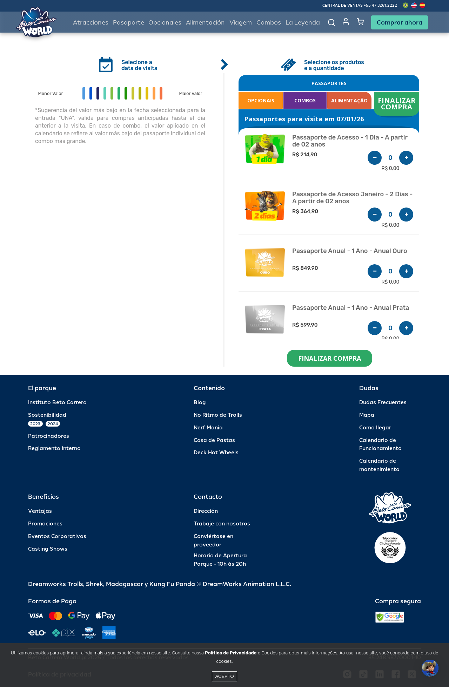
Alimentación (205, 22)
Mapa (366, 415)
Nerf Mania (208, 427)
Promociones (45, 524)
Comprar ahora (399, 22)
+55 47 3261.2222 (380, 5)
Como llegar (375, 427)
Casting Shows (47, 549)
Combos (268, 22)
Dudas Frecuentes (383, 402)
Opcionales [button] (164, 22)
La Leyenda (303, 22)
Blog (200, 402)
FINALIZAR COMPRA (397, 103)
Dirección (206, 511)
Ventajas (40, 511)
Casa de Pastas (214, 440)
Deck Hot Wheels (216, 452)
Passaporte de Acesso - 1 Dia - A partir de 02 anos (350, 141)
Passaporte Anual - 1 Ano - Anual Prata (350, 308)
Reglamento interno (54, 448)
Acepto (224, 676)
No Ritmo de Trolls (218, 415)
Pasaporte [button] (128, 22)
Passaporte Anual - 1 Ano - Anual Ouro (349, 251)
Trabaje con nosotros (222, 524)
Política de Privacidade (230, 652)
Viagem (240, 22)
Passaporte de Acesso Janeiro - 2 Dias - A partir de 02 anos (352, 198)
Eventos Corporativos (57, 536)
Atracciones (90, 22)
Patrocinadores (48, 436)
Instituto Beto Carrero (57, 402)
